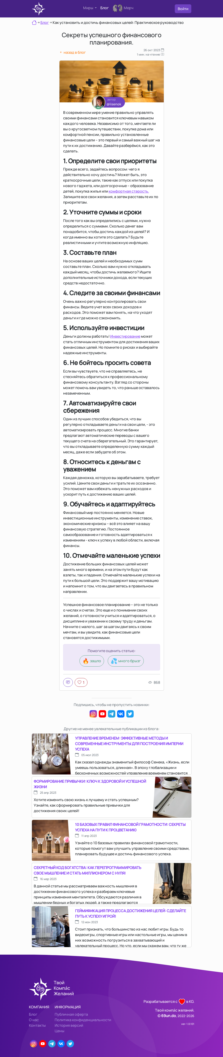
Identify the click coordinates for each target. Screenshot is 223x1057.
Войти (183, 8)
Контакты (37, 1025)
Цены (59, 1030)
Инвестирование (125, 336)
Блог (104, 7)
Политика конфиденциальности (83, 1019)
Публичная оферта (71, 1014)
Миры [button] (88, 7)
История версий (69, 1025)
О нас (34, 1019)
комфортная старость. (129, 191)
